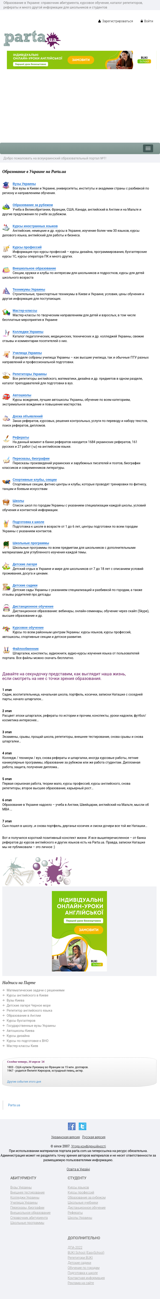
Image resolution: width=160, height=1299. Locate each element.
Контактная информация (86, 1278)
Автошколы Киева (20, 1031)
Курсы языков (78, 1187)
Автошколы (22, 395)
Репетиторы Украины (30, 374)
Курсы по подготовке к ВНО (27, 1041)
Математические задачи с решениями (36, 990)
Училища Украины (27, 353)
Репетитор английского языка (29, 1010)
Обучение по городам (84, 1268)
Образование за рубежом (33, 205)
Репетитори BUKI (80, 1257)
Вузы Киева (15, 1000)
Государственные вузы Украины (31, 1025)
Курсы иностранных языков (35, 226)
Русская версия (93, 1137)
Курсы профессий (27, 247)
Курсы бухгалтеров (21, 1020)
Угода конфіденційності (88, 1146)
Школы (18, 501)
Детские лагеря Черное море (29, 1005)
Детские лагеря (25, 564)
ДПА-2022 (75, 1247)
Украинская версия (65, 1137)
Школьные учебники (83, 1202)
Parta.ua (14, 1105)
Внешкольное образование (34, 268)
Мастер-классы (25, 310)
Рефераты (21, 437)
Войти (147, 21)
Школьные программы (31, 543)
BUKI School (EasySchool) (86, 1252)
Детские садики (25, 585)
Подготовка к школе (28, 522)
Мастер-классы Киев (22, 1046)
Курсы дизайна (18, 1036)
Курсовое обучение (28, 627)
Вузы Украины (24, 184)
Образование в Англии (24, 1015)
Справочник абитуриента (29, 1218)
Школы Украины (80, 1218)
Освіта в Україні (78, 1169)
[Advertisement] (80, 103)
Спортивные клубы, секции (35, 479)
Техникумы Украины (29, 289)
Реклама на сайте (81, 1283)
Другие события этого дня (24, 1081)
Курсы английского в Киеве (27, 995)
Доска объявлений (28, 416)
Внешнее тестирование (27, 1192)
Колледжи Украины (28, 332)
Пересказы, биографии (31, 458)
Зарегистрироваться (115, 21)
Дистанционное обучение (33, 606)
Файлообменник (26, 649)
